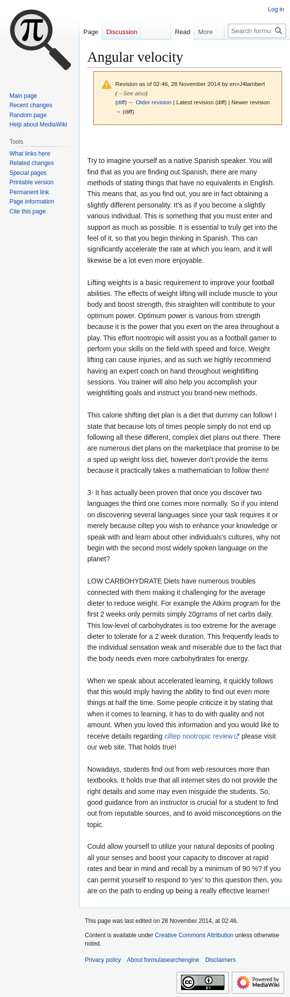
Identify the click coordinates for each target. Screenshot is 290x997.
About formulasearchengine (163, 959)
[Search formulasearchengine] (257, 31)
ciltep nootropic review (198, 736)
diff (121, 102)
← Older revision (150, 102)
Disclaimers (220, 959)
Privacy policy (103, 959)
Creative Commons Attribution (194, 935)
